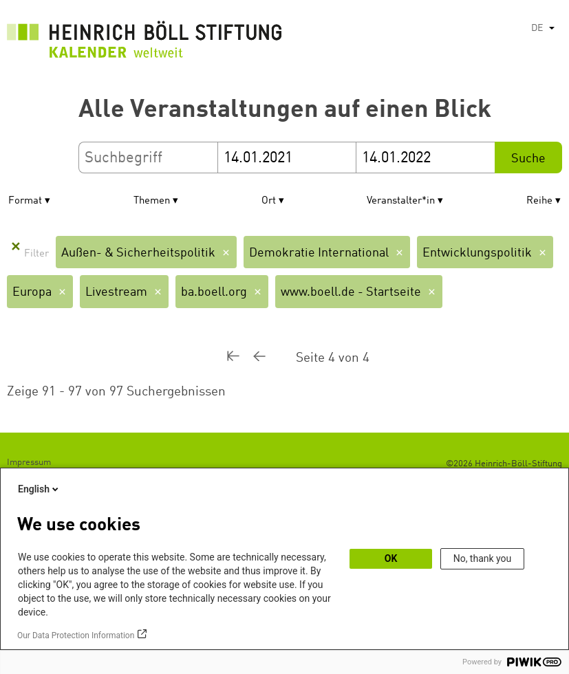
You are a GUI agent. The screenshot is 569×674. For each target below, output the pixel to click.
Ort (268, 201)
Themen (151, 201)
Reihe (539, 201)
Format (25, 201)
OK (391, 558)
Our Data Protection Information (75, 635)
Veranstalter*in (401, 201)
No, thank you (482, 558)
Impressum (29, 462)
